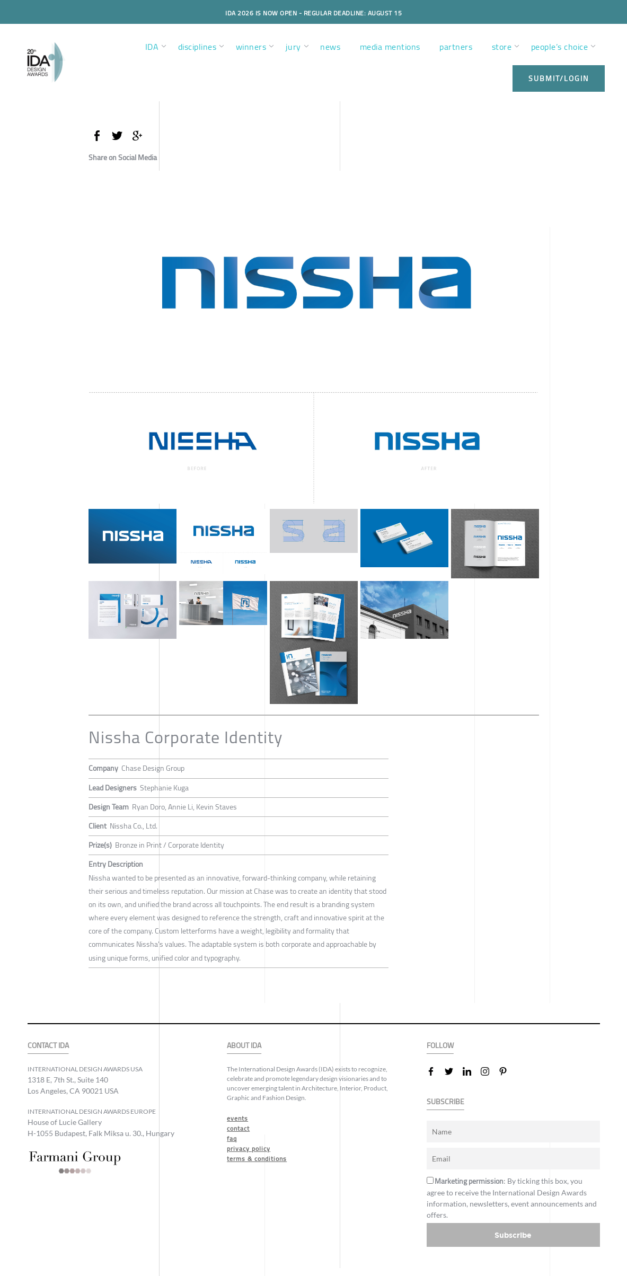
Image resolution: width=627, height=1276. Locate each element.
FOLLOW (440, 1045)
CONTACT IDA (48, 1045)
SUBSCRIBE (445, 1101)
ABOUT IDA (244, 1045)
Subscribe (513, 1234)
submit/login (558, 78)
